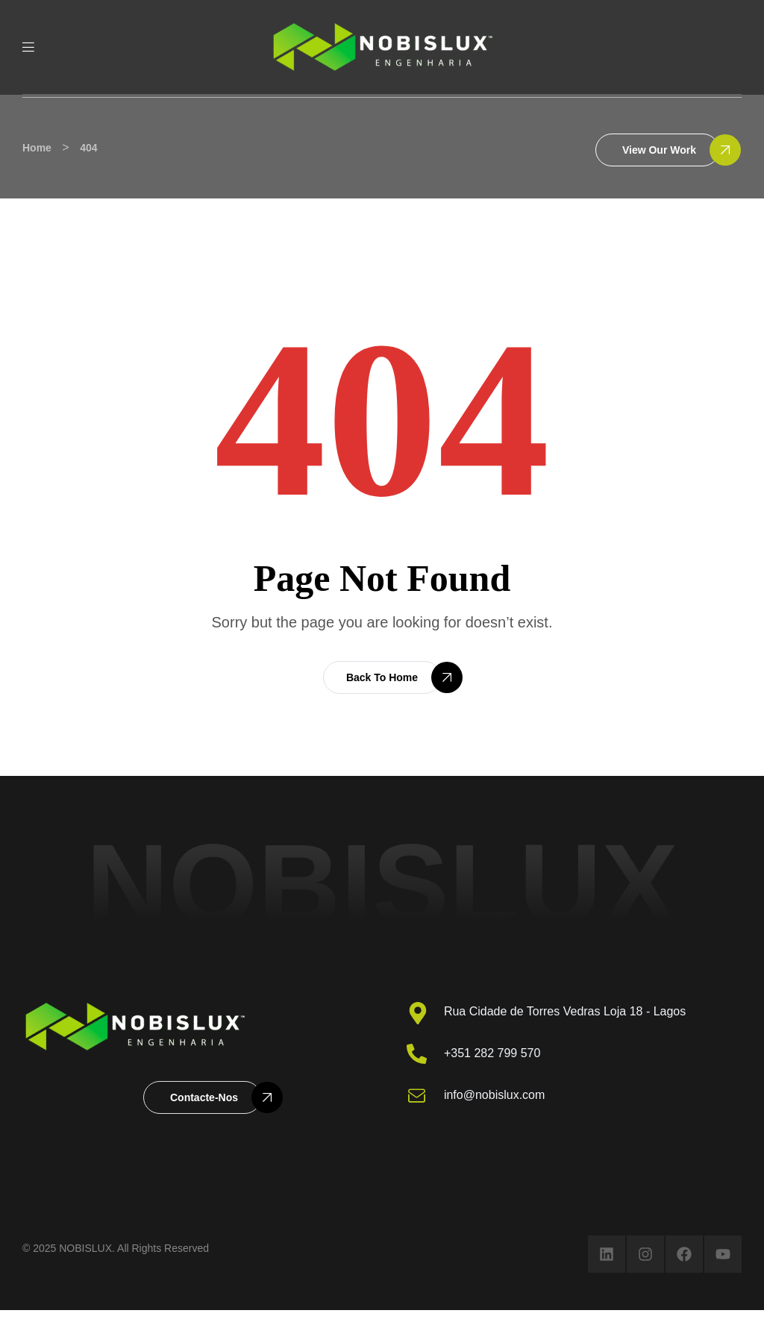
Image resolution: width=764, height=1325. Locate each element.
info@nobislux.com (494, 1094)
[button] (657, 150)
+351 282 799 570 (492, 1053)
